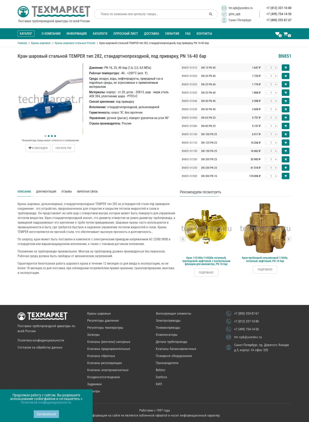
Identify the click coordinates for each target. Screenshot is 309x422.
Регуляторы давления (103, 320)
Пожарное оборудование (174, 356)
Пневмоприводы (168, 328)
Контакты (204, 34)
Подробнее (206, 272)
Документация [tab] (46, 191)
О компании (51, 34)
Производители (167, 363)
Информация (77, 34)
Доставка (151, 34)
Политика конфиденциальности (41, 340)
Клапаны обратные (101, 356)
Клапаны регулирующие (104, 363)
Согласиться (46, 414)
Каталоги (100, 34)
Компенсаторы (167, 335)
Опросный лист (125, 34)
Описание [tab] (24, 191)
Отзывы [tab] (66, 191)
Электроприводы (168, 320)
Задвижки (94, 384)
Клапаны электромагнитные (108, 370)
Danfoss (161, 377)
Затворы (93, 335)
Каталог (26, 34)
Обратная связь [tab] (87, 191)
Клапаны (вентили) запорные (108, 342)
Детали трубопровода (171, 342)
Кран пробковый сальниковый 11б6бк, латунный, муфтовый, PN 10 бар (265, 259)
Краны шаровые (99, 313)
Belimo (160, 370)
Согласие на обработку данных (40, 347)
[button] (45, 136)
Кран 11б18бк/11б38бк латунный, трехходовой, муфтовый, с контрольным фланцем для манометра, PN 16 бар (206, 261)
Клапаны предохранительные (108, 349)
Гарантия (172, 34)
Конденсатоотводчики (103, 377)
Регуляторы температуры (105, 328)
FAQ (188, 34)
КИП (159, 384)
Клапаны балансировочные (176, 349)
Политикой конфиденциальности (46, 402)
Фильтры (93, 391)
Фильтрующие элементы (173, 313)
